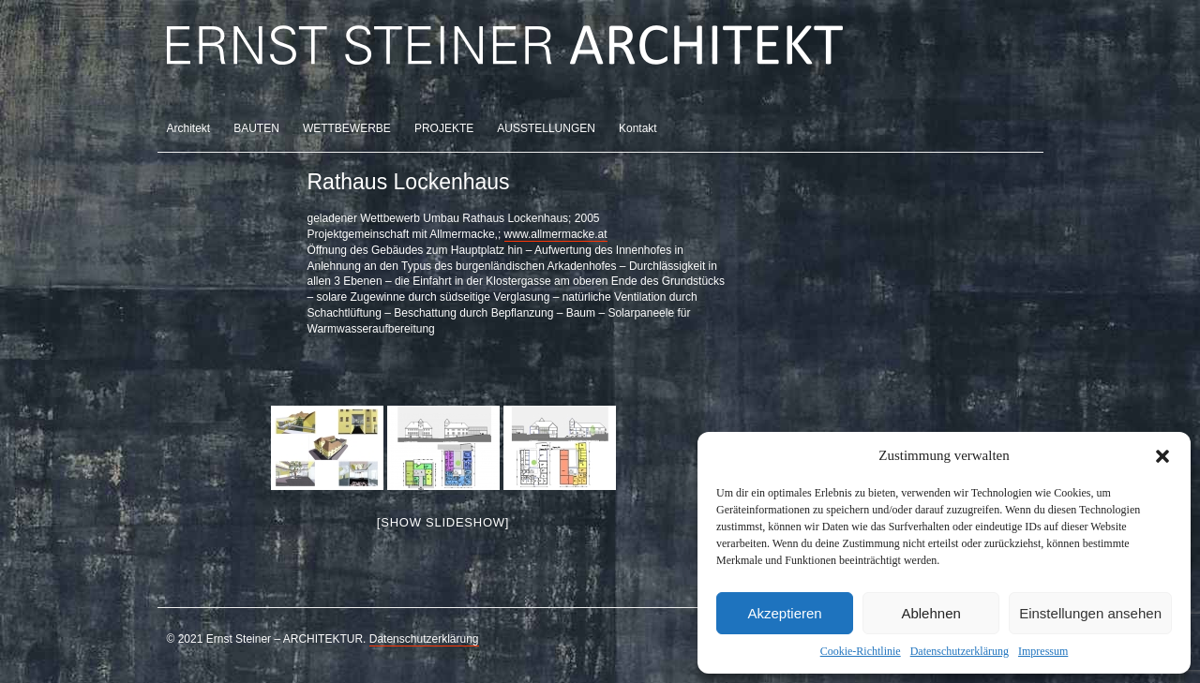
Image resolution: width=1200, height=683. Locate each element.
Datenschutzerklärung (959, 651)
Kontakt (638, 128)
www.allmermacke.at (556, 234)
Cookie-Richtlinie (860, 651)
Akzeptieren (784, 613)
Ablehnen (930, 613)
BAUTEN (256, 128)
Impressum (1043, 651)
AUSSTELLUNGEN (546, 128)
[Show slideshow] (443, 522)
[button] (1162, 456)
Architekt (189, 128)
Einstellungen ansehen (1090, 613)
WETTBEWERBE (347, 128)
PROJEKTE (443, 128)
